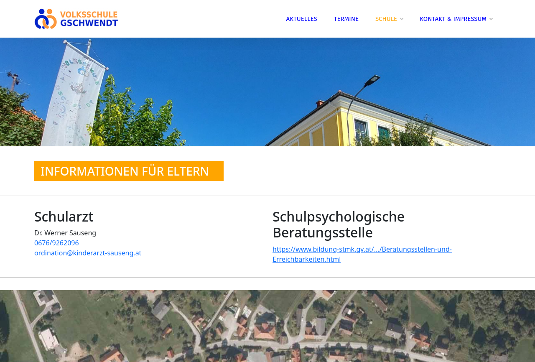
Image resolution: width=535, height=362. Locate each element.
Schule (389, 19)
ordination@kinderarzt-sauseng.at (87, 252)
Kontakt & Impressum (456, 19)
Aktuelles (301, 19)
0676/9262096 (56, 242)
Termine (346, 19)
